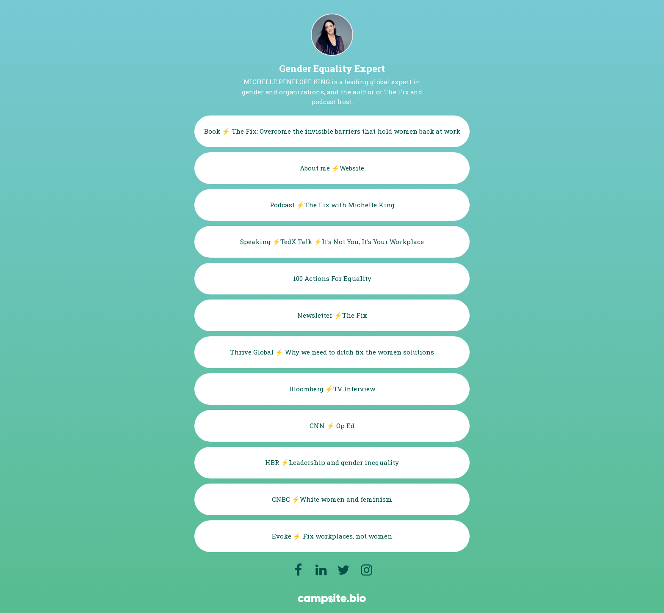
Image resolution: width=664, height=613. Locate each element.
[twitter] (344, 570)
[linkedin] (321, 570)
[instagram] (366, 570)
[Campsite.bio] (331, 598)
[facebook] (298, 570)
